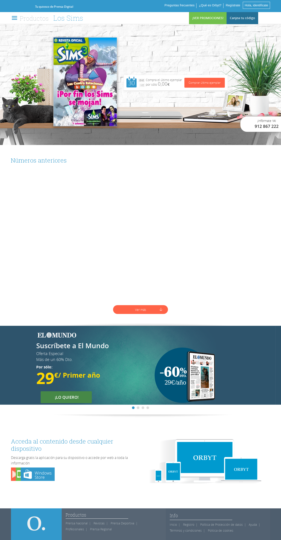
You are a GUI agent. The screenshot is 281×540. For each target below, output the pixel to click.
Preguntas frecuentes (179, 5)
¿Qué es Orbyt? (209, 5)
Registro (188, 524)
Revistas (99, 523)
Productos (34, 18)
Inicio (173, 524)
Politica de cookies (220, 530)
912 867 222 (267, 126)
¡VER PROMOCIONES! (207, 18)
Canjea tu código (242, 18)
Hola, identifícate (256, 5)
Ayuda (253, 524)
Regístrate (232, 5)
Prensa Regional (101, 529)
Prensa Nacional (77, 523)
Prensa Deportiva (122, 523)
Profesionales (75, 529)
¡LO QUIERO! (69, 397)
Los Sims (68, 18)
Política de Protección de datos (221, 524)
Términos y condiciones (186, 530)
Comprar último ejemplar (205, 82)
